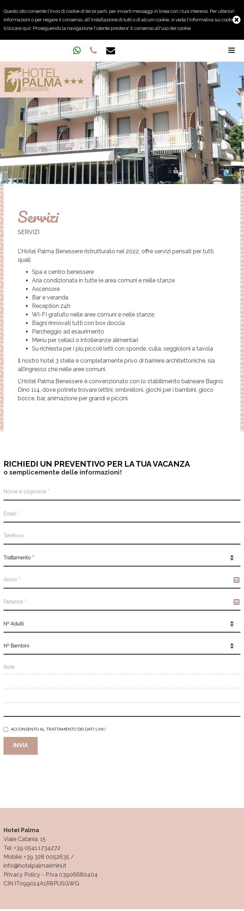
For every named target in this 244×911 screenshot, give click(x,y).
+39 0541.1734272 (37, 848)
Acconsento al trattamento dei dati (54, 729)
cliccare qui (17, 28)
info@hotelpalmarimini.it (35, 865)
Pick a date (236, 580)
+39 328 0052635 (46, 856)
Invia (20, 745)
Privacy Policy (22, 874)
